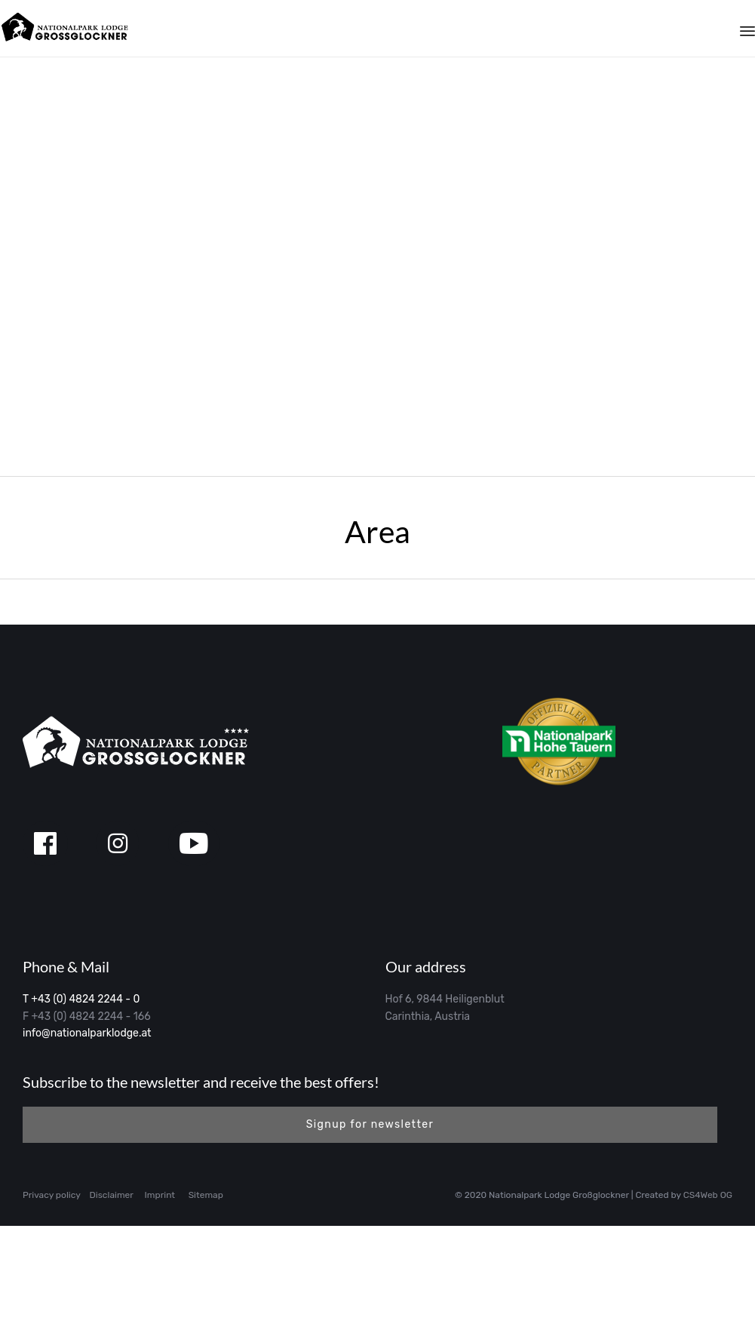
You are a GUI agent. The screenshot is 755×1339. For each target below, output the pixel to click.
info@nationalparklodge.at (87, 1146)
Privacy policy (52, 1308)
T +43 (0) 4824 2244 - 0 (81, 1112)
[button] (370, 1238)
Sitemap (206, 1308)
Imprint (160, 1308)
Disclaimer (112, 1308)
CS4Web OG (707, 1308)
